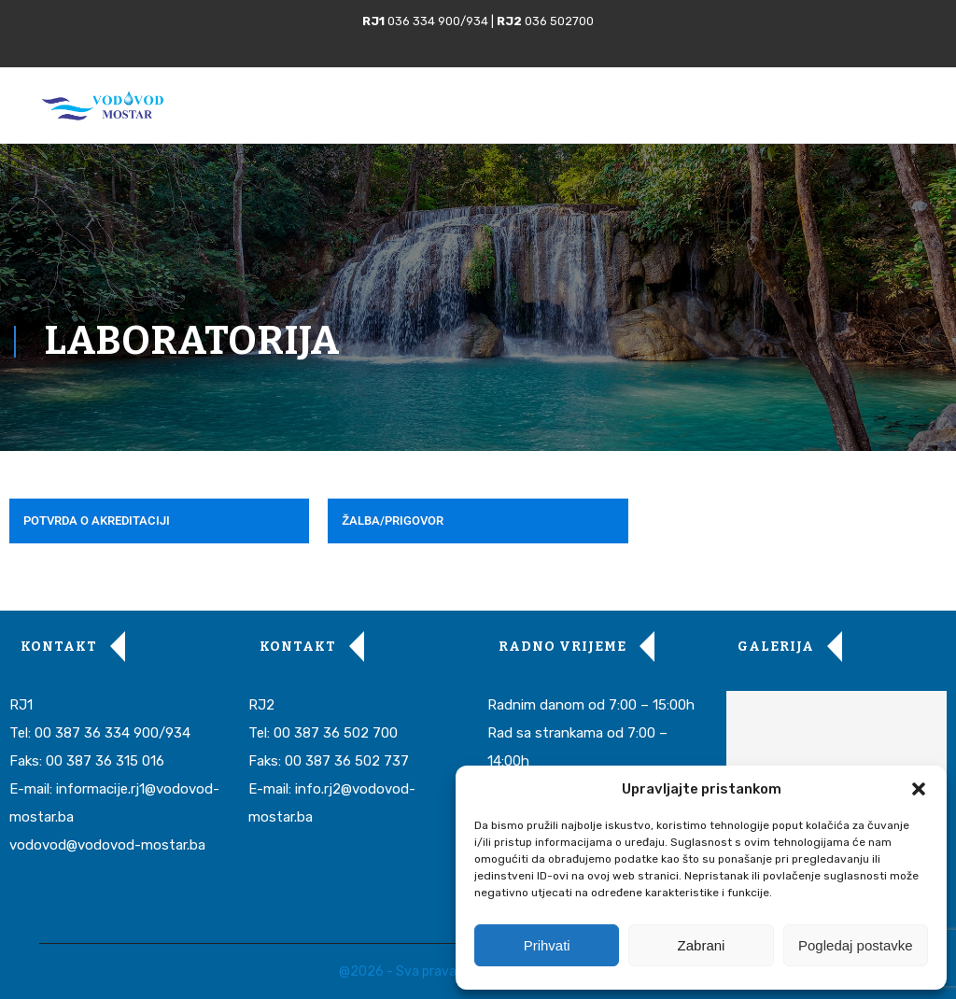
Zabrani (701, 945)
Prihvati (547, 945)
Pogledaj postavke (855, 945)
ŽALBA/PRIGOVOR (392, 521)
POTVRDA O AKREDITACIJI (96, 521)
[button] (918, 789)
